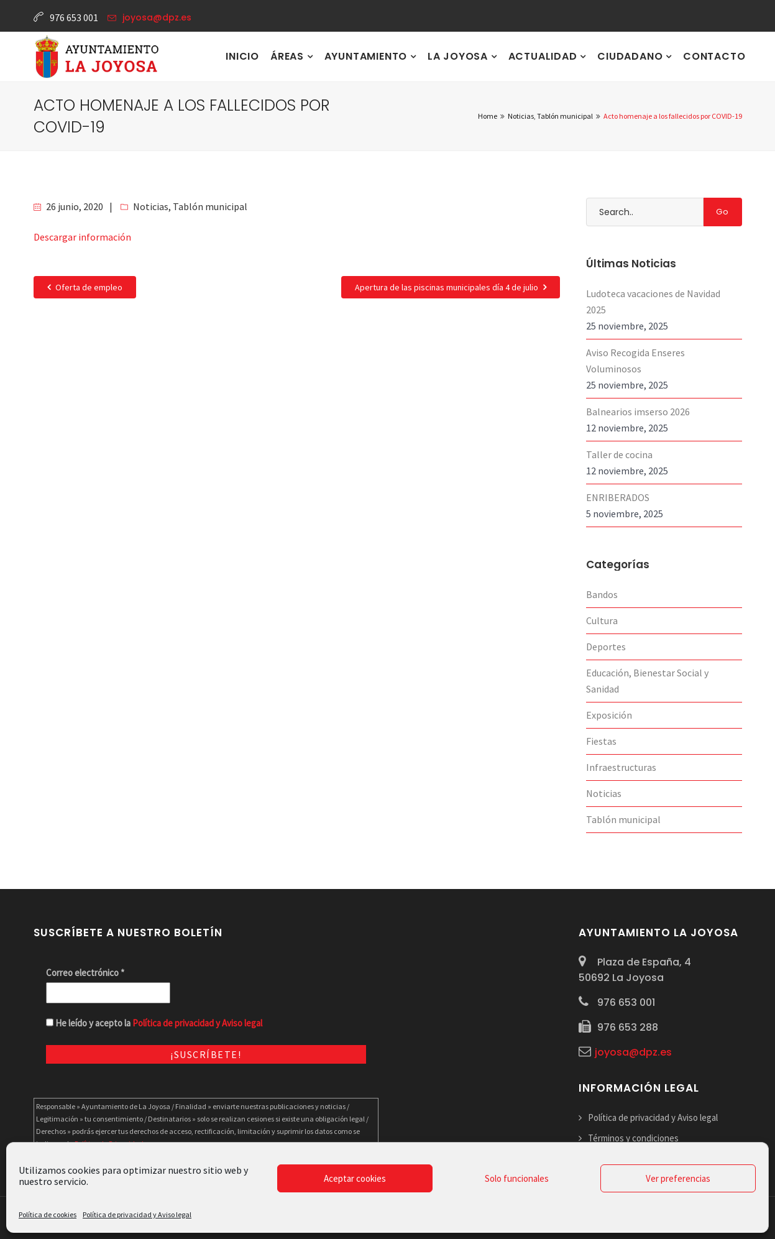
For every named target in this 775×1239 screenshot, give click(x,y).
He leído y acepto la (154, 1023)
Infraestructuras (621, 767)
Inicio (242, 56)
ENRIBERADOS (617, 497)
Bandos (602, 594)
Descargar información (82, 237)
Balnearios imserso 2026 (638, 411)
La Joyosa (459, 56)
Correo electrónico (85, 973)
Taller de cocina (619, 454)
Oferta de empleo (84, 287)
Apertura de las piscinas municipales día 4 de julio (450, 287)
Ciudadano (631, 56)
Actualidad (544, 56)
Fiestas (601, 741)
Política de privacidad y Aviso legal (137, 1214)
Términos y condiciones (633, 1138)
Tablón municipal (210, 206)
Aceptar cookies (355, 1178)
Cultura (602, 620)
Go (723, 212)
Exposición (609, 715)
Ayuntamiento (367, 56)
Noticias (150, 206)
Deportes (606, 646)
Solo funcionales (517, 1178)
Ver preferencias (678, 1178)
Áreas (288, 56)
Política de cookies (47, 1214)
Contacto (714, 56)
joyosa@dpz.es (156, 17)
